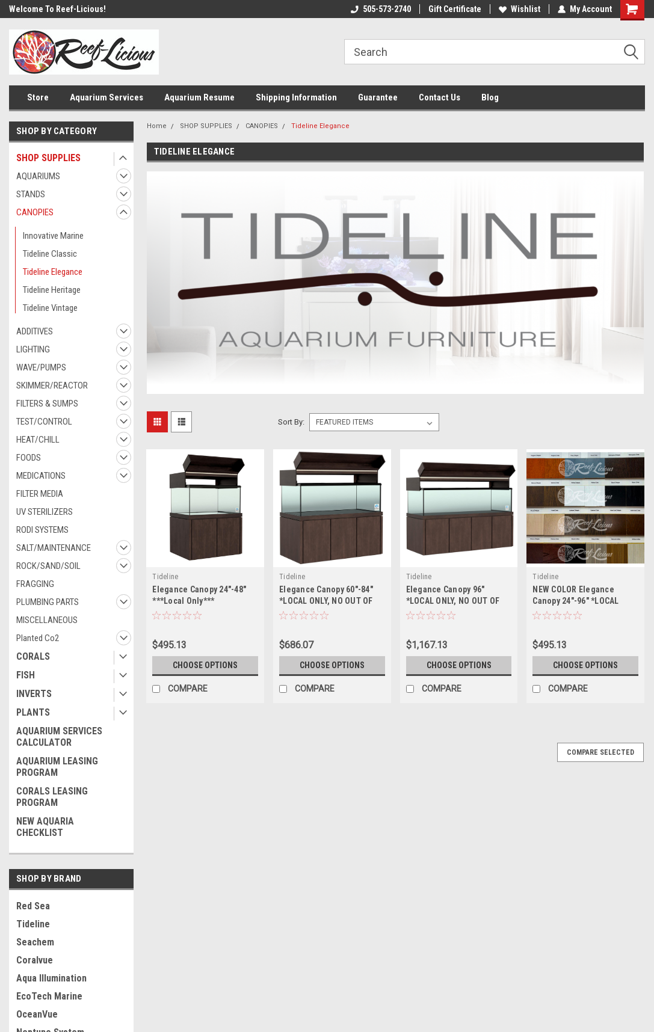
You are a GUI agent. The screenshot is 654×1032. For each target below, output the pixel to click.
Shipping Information (296, 97)
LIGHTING (33, 349)
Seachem (35, 942)
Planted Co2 (37, 638)
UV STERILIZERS (44, 511)
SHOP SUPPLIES (48, 158)
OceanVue (37, 1014)
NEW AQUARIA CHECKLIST (45, 826)
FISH (25, 675)
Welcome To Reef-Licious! (57, 9)
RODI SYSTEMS (42, 529)
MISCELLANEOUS (47, 620)
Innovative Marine (53, 235)
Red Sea (33, 906)
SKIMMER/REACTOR (52, 385)
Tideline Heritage (52, 289)
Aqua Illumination (51, 978)
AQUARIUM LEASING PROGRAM (57, 766)
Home (157, 126)
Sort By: (291, 421)
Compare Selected (600, 752)
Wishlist (519, 9)
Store (38, 97)
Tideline (33, 924)
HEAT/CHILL (38, 439)
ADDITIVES (34, 331)
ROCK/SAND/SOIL (48, 566)
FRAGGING (35, 584)
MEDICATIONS (41, 475)
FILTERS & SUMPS (47, 403)
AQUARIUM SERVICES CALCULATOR (59, 736)
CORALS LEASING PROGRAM (52, 796)
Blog (490, 97)
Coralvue (34, 960)
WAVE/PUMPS (41, 367)
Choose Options (205, 665)
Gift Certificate (454, 9)
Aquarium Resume (199, 97)
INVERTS (34, 693)
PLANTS (33, 712)
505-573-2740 (381, 9)
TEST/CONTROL (44, 421)
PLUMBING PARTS (47, 602)
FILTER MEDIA (39, 493)
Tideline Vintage (50, 308)
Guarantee (378, 97)
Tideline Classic (50, 253)
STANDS (30, 194)
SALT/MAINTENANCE (53, 547)
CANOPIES (35, 212)
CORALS (33, 656)
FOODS (28, 457)
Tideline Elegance (52, 271)
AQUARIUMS (38, 176)
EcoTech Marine (49, 996)
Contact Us (439, 97)
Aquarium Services (106, 97)
